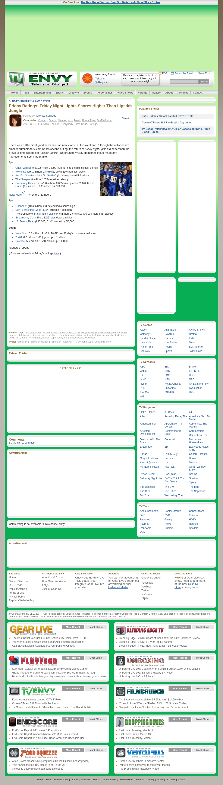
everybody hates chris (52, 335)
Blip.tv (144, 598)
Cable (143, 370)
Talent (192, 482)
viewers (79, 337)
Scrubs (193, 474)
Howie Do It (22, 171)
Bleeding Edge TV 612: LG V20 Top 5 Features (145, 641)
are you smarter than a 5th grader (98, 332)
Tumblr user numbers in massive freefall (141, 761)
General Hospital (198, 454)
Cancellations (196, 511)
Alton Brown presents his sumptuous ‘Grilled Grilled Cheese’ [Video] (50, 761)
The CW (54, 124)
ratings (46, 337)
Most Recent (73, 627)
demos (36, 335)
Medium (193, 462)
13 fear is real (50, 332)
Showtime (170, 388)
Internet (144, 523)
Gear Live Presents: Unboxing (140, 661)
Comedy (42, 120)
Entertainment (42, 92)
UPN (191, 392)
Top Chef (145, 495)
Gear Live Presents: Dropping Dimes (140, 722)
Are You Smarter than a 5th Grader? (35, 175)
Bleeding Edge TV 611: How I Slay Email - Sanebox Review (153, 645)
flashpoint (70, 335)
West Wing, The (173, 495)
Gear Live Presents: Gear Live (33, 630)
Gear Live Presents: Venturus (140, 753)
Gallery (156, 92)
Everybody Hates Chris (74, 124)
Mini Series (170, 342)
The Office (170, 491)
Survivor (193, 478)
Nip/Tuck (169, 466)
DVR (167, 515)
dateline (13, 335)
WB (142, 396)
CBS (32, 124)
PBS (142, 388)
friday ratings (102, 335)
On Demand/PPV (199, 383)
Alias (142, 416)
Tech (26, 92)
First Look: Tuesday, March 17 (136, 730)
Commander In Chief (172, 432)
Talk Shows (195, 351)
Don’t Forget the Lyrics (28, 209)
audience (122, 332)
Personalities (105, 92)
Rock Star (170, 474)
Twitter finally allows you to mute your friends (144, 764)
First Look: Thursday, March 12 (136, 738)
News (167, 523)
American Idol (148, 423)
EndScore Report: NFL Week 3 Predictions (36, 730)
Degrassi (169, 439)
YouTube (146, 586)
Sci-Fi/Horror (104, 120)
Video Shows (125, 92)
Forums (142, 92)
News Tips (204, 73)
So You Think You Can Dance (174, 480)
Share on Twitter (39, 341)
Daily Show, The (198, 435)
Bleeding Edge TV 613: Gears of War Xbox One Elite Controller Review (159, 638)
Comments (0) (83, 341)
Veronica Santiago (45, 115)
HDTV (192, 519)
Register (103, 82)
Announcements (149, 511)
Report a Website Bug (21, 600)
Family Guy (171, 454)
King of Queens (149, 462)
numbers (36, 337)
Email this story (103, 341)
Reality (168, 346)
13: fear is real (65, 332)
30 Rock (169, 412)
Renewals (145, 528)
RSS (164, 73)
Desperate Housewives (196, 441)
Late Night (146, 342)
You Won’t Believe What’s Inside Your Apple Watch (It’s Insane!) (48, 641)
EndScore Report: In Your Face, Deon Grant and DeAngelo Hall (48, 738)
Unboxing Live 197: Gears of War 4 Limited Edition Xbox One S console (160, 668)
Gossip (168, 519)
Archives (183, 92)
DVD (142, 515)
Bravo (192, 366)
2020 (76, 332)
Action (143, 329)
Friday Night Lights (45, 213)
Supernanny (22, 217)
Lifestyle (73, 92)
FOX (39, 124)
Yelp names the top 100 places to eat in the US (39, 764)
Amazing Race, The (175, 416)
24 (190, 412)
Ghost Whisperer (25, 167)
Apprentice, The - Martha (199, 425)
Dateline (20, 241)
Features (145, 519)
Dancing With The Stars (150, 441)
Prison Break (147, 474)
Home (14, 92)
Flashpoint (21, 206)
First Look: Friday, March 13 (135, 734)
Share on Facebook (62, 341)
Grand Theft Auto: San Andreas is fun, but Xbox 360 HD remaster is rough (54, 672)
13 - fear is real (33, 332)
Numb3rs (20, 233)
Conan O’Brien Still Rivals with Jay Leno (166, 122)
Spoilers (193, 528)
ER (166, 446)
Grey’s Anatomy (149, 458)
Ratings (92, 124)
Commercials (196, 430)
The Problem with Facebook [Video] (139, 768)
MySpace (146, 594)
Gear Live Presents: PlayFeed (33, 661)
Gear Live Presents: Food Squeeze (33, 753)
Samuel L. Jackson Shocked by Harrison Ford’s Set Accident (153, 707)
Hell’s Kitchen (147, 412)
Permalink (21, 341)
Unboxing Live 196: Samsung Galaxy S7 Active (146, 672)
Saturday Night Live (151, 478)
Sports (60, 92)
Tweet (125, 118)
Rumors (168, 528)
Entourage (146, 446)
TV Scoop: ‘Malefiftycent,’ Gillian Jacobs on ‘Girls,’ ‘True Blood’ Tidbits (51, 707)
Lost (166, 462)
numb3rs (26, 337)
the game (69, 337)
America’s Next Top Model (200, 418)
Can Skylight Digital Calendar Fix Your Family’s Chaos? (43, 645)
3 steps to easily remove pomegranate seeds (37, 768)
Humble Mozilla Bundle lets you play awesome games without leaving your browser (59, 676)
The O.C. (145, 491)
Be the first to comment (22, 442)
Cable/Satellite (172, 511)
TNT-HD (169, 392)
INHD (143, 379)
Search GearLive (18, 581)
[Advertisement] (111, 38)
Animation (170, 329)
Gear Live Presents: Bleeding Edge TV (140, 630)
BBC (167, 366)
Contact (197, 92)
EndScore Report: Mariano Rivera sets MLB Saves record (45, 734)
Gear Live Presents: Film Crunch (140, 691)
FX (141, 375)
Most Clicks (96, 627)
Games (62, 120)
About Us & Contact (53, 577)
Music (77, 120)
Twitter (145, 590)
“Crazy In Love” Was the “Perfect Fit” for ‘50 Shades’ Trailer (152, 703)
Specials (145, 351)
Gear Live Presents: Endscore (33, 722)
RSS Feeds (15, 585)
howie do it (14, 337)
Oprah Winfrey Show (197, 468)
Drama (53, 120)
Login (101, 78)
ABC (26, 124)
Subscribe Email (184, 73)
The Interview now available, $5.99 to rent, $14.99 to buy (151, 699)
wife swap (90, 337)
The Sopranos (197, 491)
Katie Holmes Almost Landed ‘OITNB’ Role (167, 116)
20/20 (18, 237)
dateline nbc (25, 335)
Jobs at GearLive (52, 588)
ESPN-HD (195, 370)
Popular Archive (18, 588)
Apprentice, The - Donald (174, 425)
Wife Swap (21, 179)
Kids (70, 120)
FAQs (45, 585)
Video (143, 532)
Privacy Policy (17, 596)
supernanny (57, 337)
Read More (15, 194)
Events (88, 92)
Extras (143, 454)
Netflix (143, 383)
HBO (192, 375)
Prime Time (88, 120)
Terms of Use (16, 592)
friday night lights (85, 335)
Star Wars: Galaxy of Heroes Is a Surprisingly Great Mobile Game (49, 668)
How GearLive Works (54, 581)
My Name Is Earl (149, 466)
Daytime (169, 333)
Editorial (193, 515)
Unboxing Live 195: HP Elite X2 (137, 676)
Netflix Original (172, 383)
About (169, 92)
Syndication (195, 388)
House (193, 458)
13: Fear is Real (24, 221)
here (56, 253)
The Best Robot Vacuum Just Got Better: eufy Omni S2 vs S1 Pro (120, 2)
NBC (46, 124)
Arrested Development (147, 432)
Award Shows (197, 329)
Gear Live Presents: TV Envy (33, 691)
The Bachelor (147, 486)
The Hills (194, 486)
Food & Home (148, 338)
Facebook (147, 582)
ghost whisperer (118, 335)
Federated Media (118, 587)
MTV (167, 379)
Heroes (168, 458)
